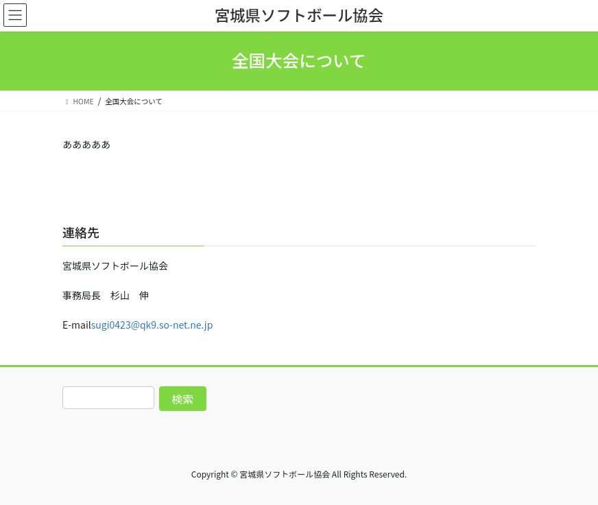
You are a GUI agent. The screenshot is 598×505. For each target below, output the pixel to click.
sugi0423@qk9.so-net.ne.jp (152, 324)
